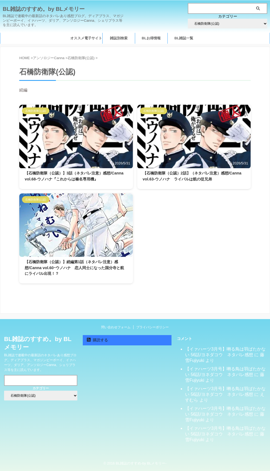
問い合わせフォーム (116, 327)
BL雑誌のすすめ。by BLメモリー (44, 9)
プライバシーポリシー (152, 327)
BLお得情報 (151, 38)
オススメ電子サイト (86, 38)
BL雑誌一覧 (183, 38)
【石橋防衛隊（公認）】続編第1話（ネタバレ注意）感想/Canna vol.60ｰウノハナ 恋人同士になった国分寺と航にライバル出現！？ (74, 268)
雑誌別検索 (119, 38)
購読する (97, 340)
